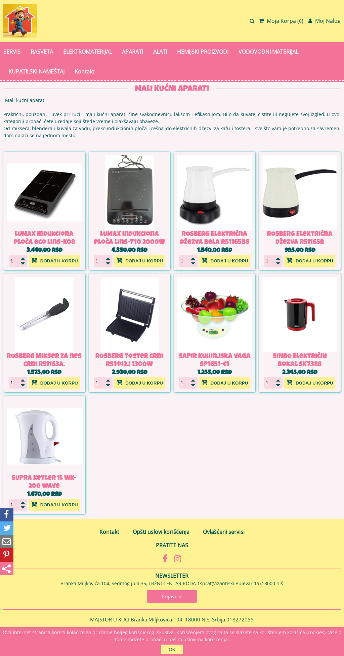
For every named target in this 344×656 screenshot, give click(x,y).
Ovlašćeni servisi (224, 532)
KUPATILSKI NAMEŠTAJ (36, 71)
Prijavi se (172, 596)
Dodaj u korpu (54, 260)
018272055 (240, 619)
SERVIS (11, 51)
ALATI (160, 51)
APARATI (132, 51)
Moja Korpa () (281, 20)
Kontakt (84, 71)
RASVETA (42, 51)
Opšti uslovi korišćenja (161, 532)
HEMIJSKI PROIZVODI (202, 51)
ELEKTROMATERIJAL (87, 51)
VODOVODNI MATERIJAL (268, 51)
